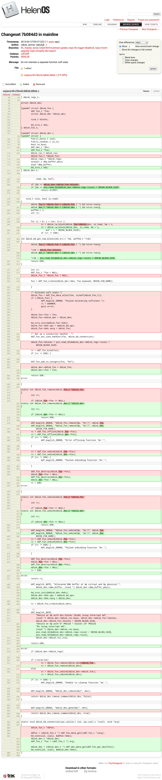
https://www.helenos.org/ (149, 777)
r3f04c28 (6, 95)
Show (123, 46)
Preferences (118, 20)
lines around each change (143, 46)
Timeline (97, 24)
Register (131, 20)
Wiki (85, 24)
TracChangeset (115, 763)
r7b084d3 (16, 95)
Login (107, 20)
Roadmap (112, 24)
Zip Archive (90, 771)
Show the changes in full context (135, 49)
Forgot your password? (148, 20)
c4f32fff (25, 54)
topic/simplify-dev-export (43, 51)
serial (35, 47)
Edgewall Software (32, 777)
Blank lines (130, 57)
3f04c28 (25, 56)
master (28, 47)
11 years (50, 41)
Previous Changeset (129, 29)
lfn (22, 47)
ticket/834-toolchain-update (53, 47)
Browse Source (131, 24)
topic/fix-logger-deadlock (81, 47)
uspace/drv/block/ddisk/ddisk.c (41, 75)
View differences (126, 42)
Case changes (131, 60)
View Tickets (151, 24)
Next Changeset (149, 29)
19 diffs (62, 75)
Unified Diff (71, 771)
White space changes (135, 62)
